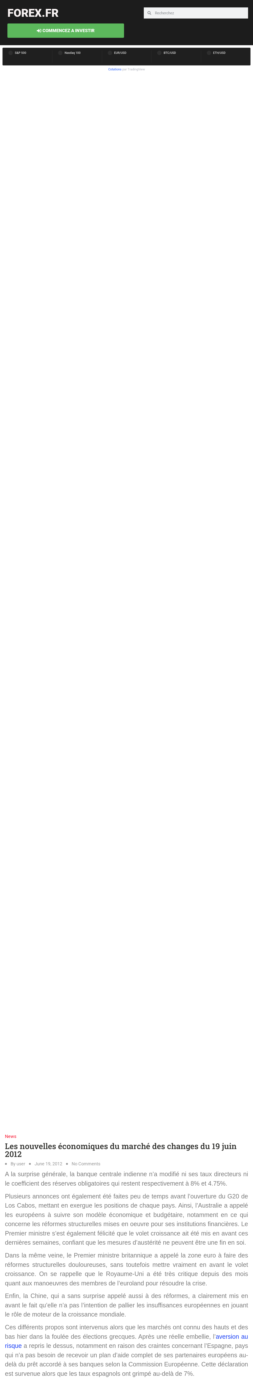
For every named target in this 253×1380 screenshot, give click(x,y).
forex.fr (33, 13)
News (10, 1136)
